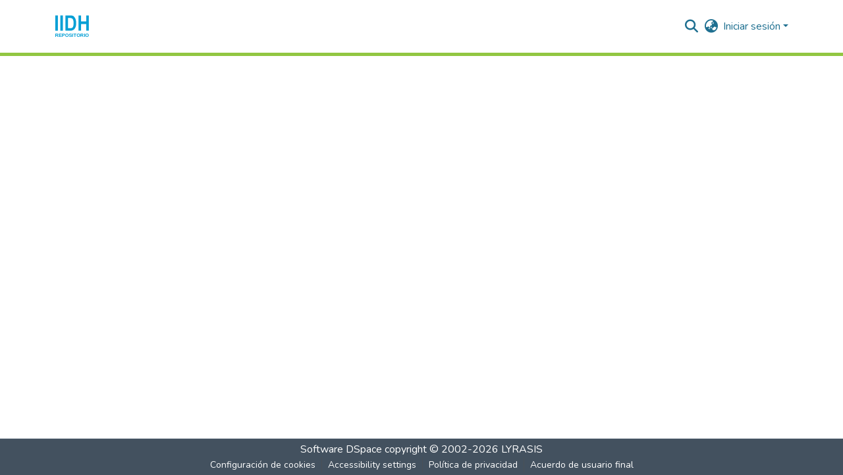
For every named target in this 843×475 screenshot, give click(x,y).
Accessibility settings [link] (372, 465)
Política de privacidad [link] (473, 465)
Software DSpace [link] (341, 449)
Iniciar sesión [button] (753, 26)
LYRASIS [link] (522, 449)
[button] (72, 26)
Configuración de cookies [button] (262, 465)
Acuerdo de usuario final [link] (582, 465)
